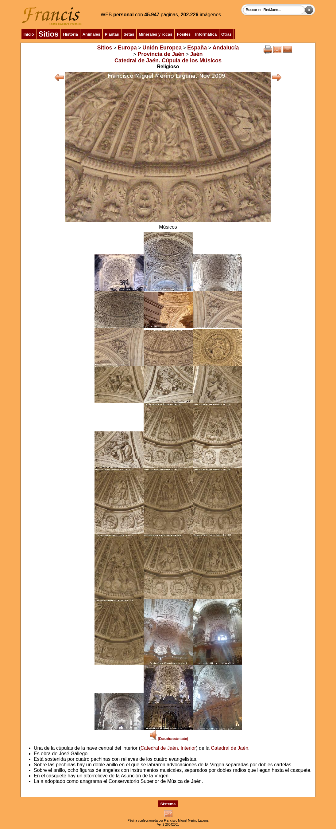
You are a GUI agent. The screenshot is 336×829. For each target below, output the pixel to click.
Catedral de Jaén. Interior (168, 748)
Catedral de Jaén (229, 748)
